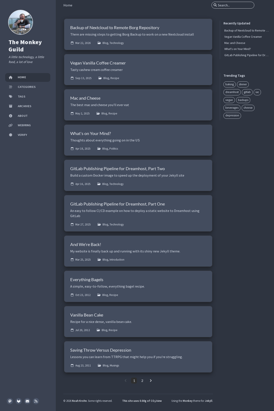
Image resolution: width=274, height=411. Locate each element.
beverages (231, 108)
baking (229, 84)
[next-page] (150, 381)
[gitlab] (19, 401)
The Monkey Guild (25, 46)
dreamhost (232, 92)
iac (257, 92)
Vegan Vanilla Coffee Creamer (243, 37)
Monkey (187, 400)
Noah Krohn (79, 400)
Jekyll (208, 400)
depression (232, 115)
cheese (248, 108)
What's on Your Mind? (237, 49)
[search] (234, 5)
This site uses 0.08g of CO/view (142, 400)
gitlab (247, 92)
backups (243, 100)
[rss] (36, 401)
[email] (27, 401)
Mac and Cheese (234, 43)
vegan (229, 100)
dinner (243, 84)
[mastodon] (10, 401)
